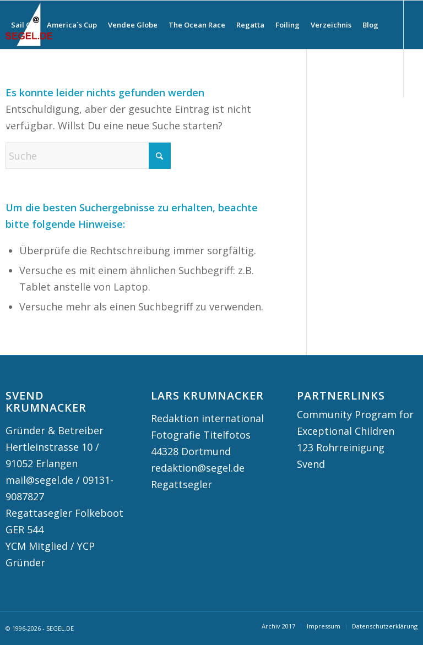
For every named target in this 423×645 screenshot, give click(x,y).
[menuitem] (23, 25)
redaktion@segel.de (198, 467)
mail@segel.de (39, 480)
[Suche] (15, 73)
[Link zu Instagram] (9, 121)
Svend (311, 464)
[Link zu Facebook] (25, 121)
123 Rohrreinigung (340, 447)
